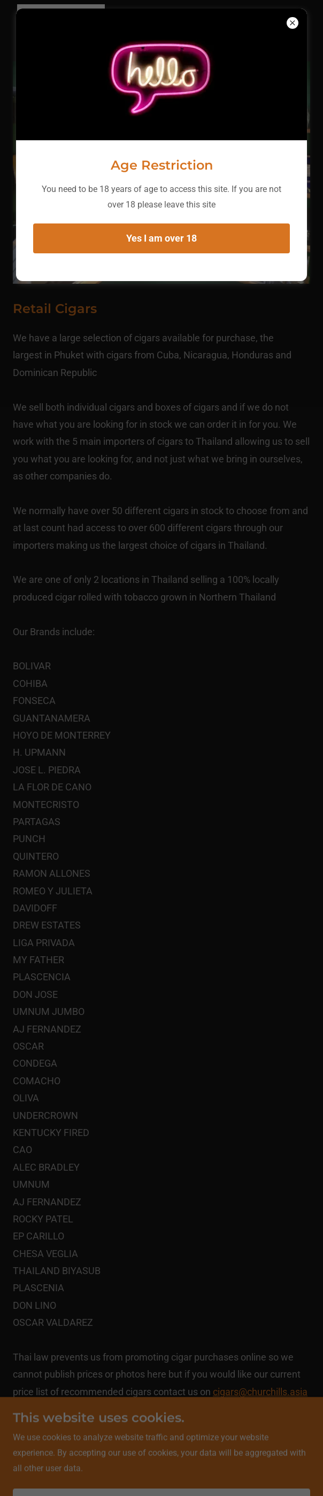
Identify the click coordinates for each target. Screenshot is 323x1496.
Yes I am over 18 (161, 238)
